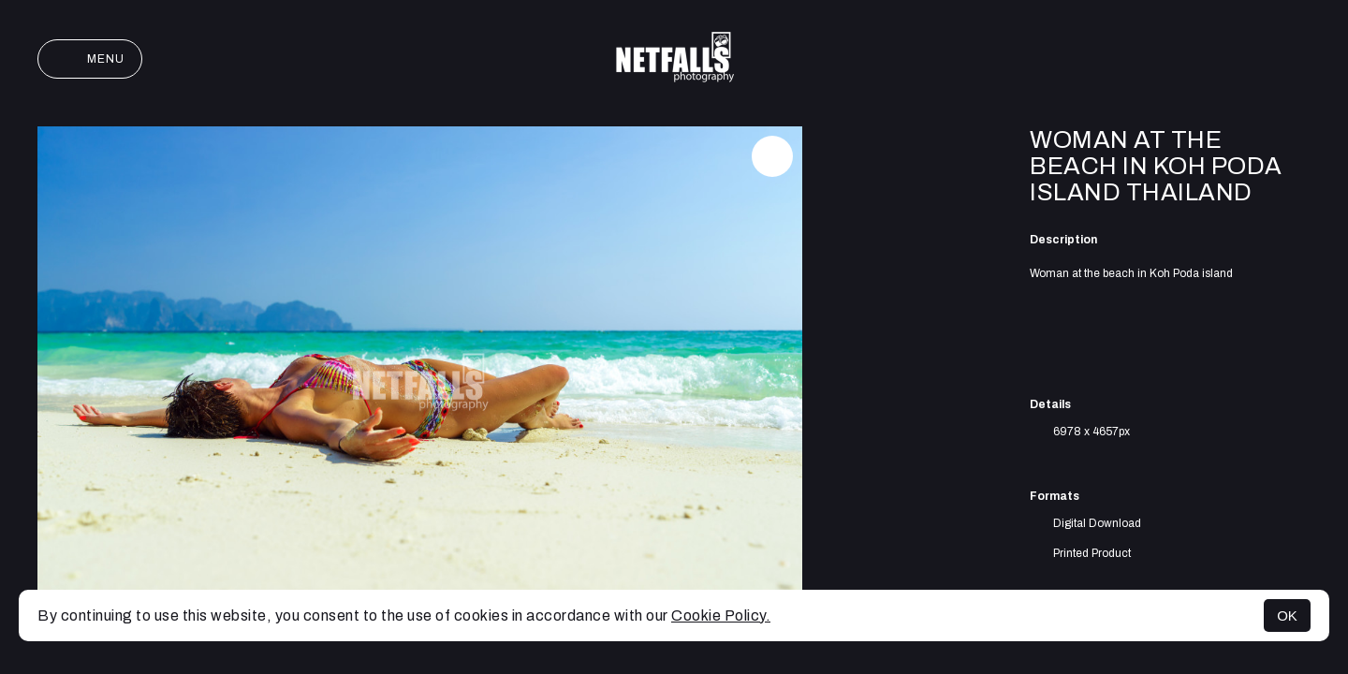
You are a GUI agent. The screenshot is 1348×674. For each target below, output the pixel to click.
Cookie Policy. (720, 615)
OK (1287, 615)
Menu (90, 59)
